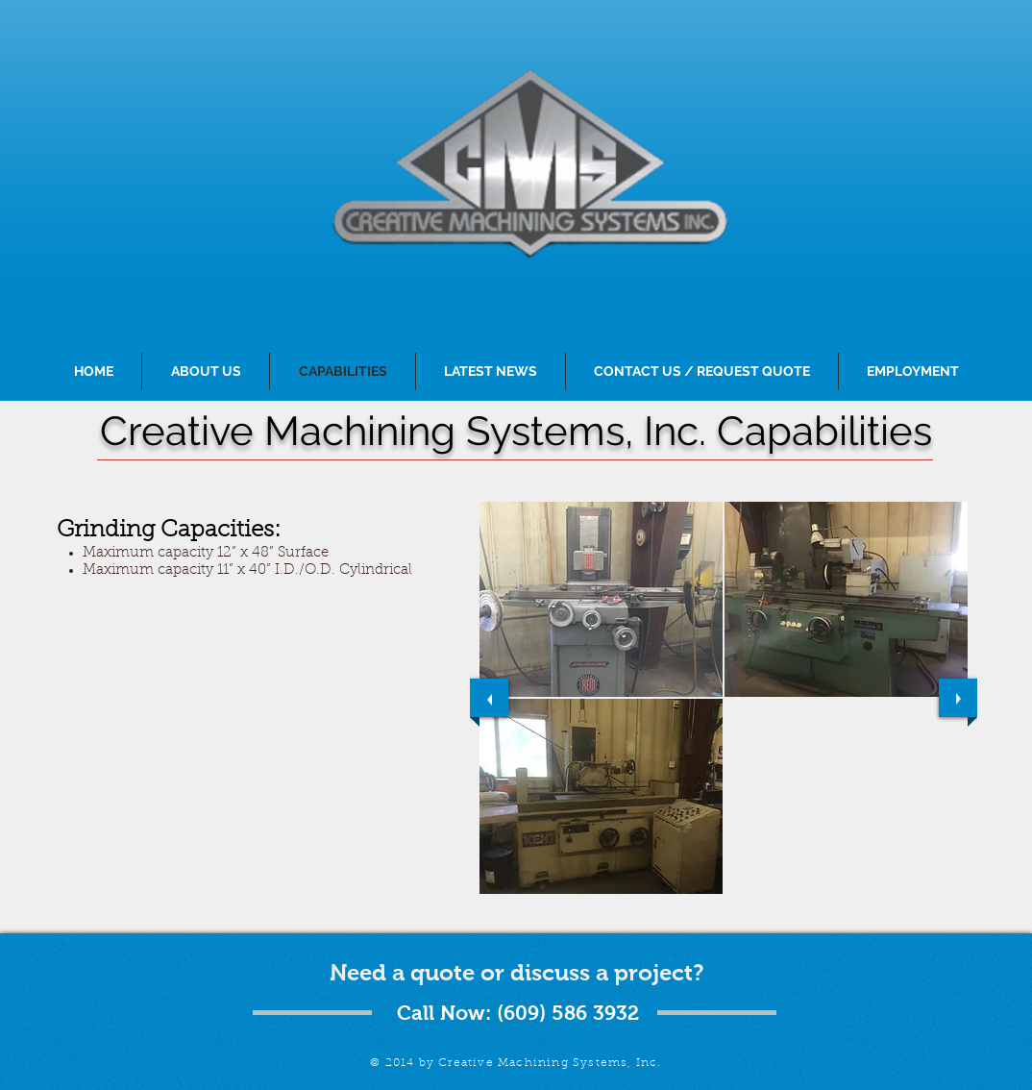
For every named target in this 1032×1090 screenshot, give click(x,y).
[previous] (489, 698)
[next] (958, 698)
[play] (938, 907)
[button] (601, 599)
